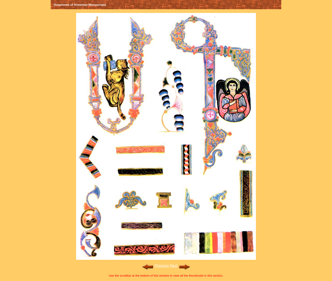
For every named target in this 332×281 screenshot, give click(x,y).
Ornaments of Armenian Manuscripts (80, 4)
